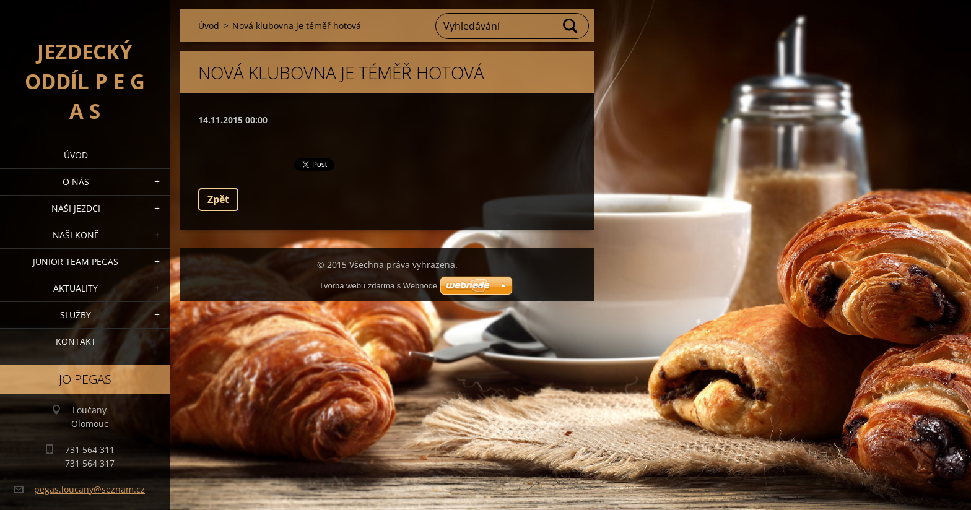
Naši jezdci (75, 208)
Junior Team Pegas (75, 261)
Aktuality (75, 288)
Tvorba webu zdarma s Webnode (378, 285)
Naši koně (76, 235)
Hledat (571, 26)
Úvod (76, 155)
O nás (76, 182)
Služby (75, 315)
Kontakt (76, 341)
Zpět (218, 199)
